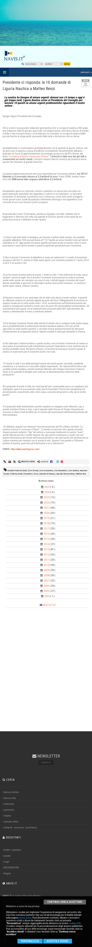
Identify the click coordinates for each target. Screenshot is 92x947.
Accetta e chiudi (57, 941)
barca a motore (11, 792)
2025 (47, 487)
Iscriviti (46, 762)
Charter (7, 815)
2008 (46, 575)
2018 (46, 523)
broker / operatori (12, 850)
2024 (47, 492)
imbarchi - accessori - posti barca (20, 827)
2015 (46, 539)
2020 (46, 513)
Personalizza (30, 941)
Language (86, 72)
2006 (46, 585)
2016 (46, 533)
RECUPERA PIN (11, 867)
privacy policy (24, 917)
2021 (46, 507)
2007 (46, 580)
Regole (7, 873)
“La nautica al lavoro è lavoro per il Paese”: (29, 156)
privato (7, 855)
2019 (46, 518)
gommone (8, 809)
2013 (46, 549)
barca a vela (9, 798)
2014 (46, 544)
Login (6, 861)
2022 (46, 502)
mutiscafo (8, 804)
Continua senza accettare (64, 902)
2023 (46, 497)
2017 (46, 528)
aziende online (10, 821)
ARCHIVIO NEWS (26, 461)
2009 (46, 570)
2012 (46, 554)
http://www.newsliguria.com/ (25, 449)
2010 (46, 565)
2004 (47, 596)
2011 (46, 559)
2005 (46, 591)
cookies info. (75, 923)
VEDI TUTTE (49, 605)
